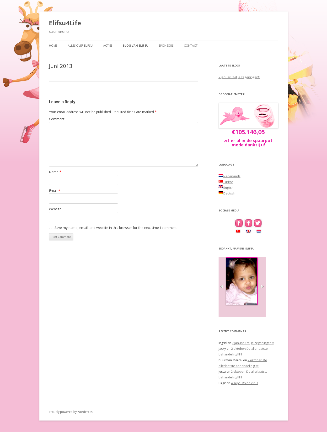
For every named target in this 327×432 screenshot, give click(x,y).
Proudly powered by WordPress (70, 412)
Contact (191, 46)
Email (54, 190)
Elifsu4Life (65, 23)
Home (53, 46)
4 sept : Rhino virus (244, 383)
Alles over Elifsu (80, 46)
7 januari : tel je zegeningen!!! (239, 77)
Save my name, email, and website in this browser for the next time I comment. (115, 227)
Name (55, 172)
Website (55, 209)
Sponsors (166, 46)
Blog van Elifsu (135, 46)
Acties (107, 46)
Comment (56, 119)
